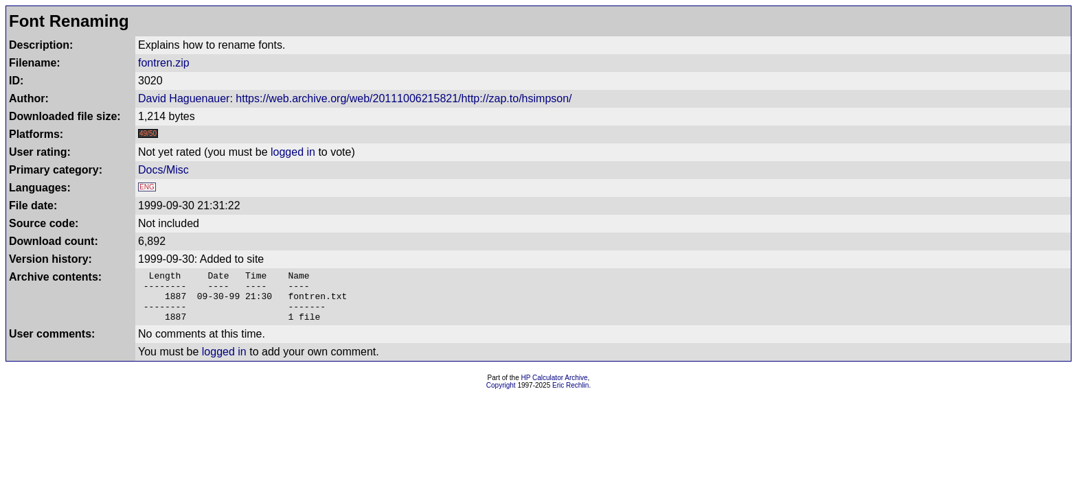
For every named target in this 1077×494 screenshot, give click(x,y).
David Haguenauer (183, 98)
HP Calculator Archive (554, 388)
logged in (293, 152)
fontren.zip (164, 63)
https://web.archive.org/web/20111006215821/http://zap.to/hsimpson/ (403, 98)
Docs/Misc (163, 170)
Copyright (501, 395)
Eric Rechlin (570, 395)
